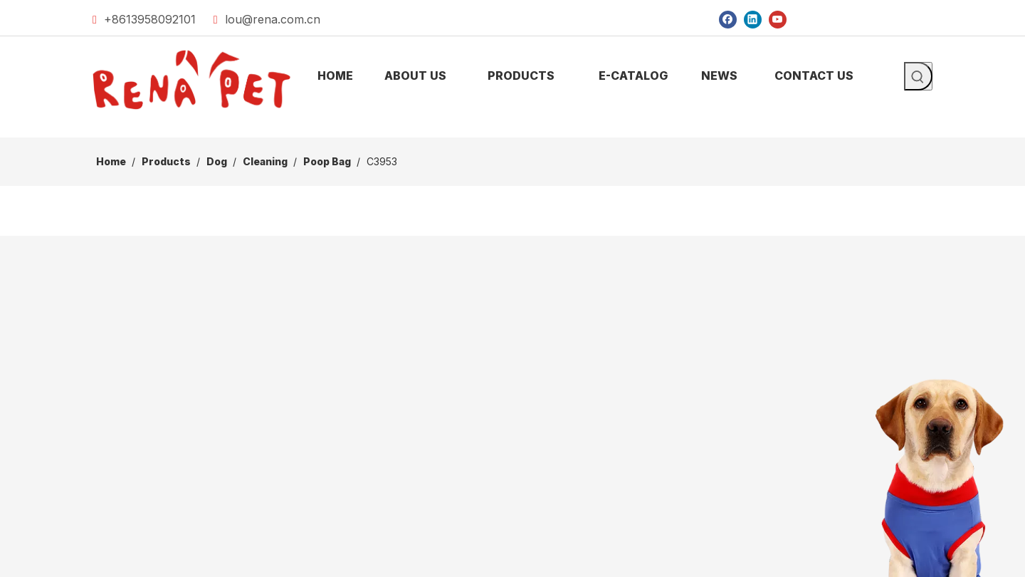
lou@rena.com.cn (272, 19)
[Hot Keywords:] (918, 76)
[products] (512, 126)
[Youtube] (778, 18)
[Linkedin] (753, 18)
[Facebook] (728, 18)
